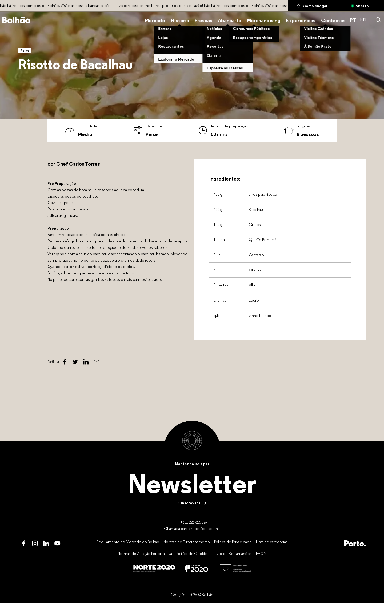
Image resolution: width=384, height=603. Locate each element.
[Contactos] (333, 20)
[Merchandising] (264, 20)
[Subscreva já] (192, 503)
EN (363, 20)
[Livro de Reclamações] (233, 553)
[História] (180, 20)
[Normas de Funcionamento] (186, 541)
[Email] (96, 362)
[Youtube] (57, 543)
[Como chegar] (312, 5)
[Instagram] (34, 543)
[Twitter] (75, 362)
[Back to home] (16, 20)
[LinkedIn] (46, 543)
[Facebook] (64, 362)
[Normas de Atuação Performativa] (145, 553)
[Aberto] (360, 5)
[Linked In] (86, 362)
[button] (378, 20)
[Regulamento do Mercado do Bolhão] (127, 541)
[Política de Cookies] (192, 553)
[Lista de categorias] (272, 541)
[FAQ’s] (261, 553)
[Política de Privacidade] (233, 541)
